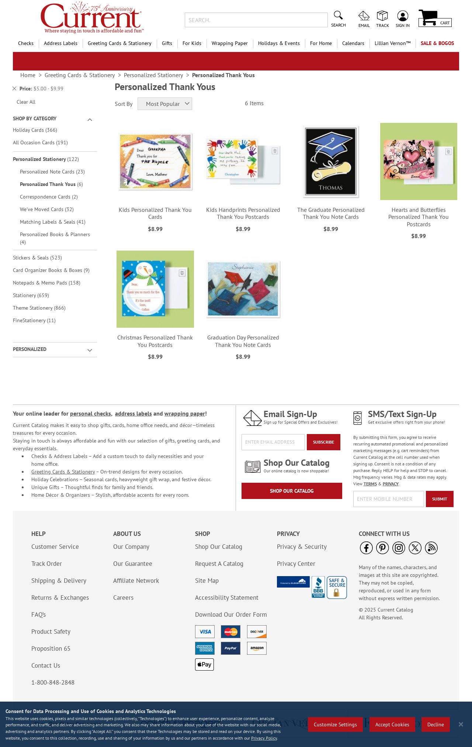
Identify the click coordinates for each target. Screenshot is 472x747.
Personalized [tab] (29, 349)
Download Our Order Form (231, 614)
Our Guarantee (132, 564)
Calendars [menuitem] (353, 43)
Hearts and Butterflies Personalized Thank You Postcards (418, 216)
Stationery (36, 295)
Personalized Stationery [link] (153, 75)
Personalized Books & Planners (55, 238)
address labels (133, 413)
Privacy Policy (264, 738)
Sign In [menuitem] (403, 25)
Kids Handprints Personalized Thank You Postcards (243, 213)
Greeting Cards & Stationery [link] (80, 75)
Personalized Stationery (51, 158)
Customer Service (55, 547)
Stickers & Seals (42, 257)
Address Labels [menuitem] (60, 43)
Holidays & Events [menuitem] (279, 43)
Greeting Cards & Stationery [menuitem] (120, 43)
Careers (123, 597)
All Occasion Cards (45, 142)
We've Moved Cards (52, 209)
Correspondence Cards (54, 196)
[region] (236, 724)
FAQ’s (38, 614)
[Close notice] (461, 724)
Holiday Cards (40, 129)
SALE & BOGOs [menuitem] (437, 43)
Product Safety (50, 631)
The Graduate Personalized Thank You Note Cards (331, 213)
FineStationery (39, 320)
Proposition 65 (50, 648)
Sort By (123, 103)
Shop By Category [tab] (34, 118)
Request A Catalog (219, 564)
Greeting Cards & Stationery (63, 471)
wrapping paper (184, 413)
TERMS (370, 483)
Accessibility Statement (226, 597)
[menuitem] (392, 43)
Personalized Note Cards (57, 171)
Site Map (207, 580)
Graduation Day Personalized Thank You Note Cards (243, 341)
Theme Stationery (44, 307)
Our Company (131, 547)
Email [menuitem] (364, 25)
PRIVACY (391, 483)
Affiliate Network (136, 580)
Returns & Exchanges (60, 597)
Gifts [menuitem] (167, 43)
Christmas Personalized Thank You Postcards (155, 341)
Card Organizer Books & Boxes (54, 269)
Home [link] (27, 75)
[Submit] (440, 499)
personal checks (90, 413)
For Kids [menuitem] (192, 43)
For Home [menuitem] (321, 43)
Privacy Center (296, 564)
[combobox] (256, 20)
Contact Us (45, 665)
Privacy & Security (302, 547)
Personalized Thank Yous (56, 183)
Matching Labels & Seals (57, 221)
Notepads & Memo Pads (52, 282)
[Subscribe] (323, 442)
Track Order (46, 564)
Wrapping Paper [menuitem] (230, 43)
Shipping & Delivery (58, 580)
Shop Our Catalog (292, 491)
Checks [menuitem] (26, 43)
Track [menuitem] (382, 25)
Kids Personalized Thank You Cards (155, 213)
